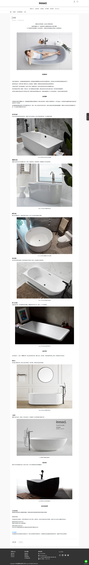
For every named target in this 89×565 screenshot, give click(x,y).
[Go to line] (86, 561)
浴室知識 (20, 542)
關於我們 (12, 553)
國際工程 (12, 555)
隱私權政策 (27, 556)
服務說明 (26, 555)
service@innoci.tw (43, 555)
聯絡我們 (26, 553)
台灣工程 (12, 556)
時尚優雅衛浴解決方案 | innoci (22, 563)
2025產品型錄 (27, 558)
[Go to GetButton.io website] (86, 563)
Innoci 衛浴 (61, 551)
